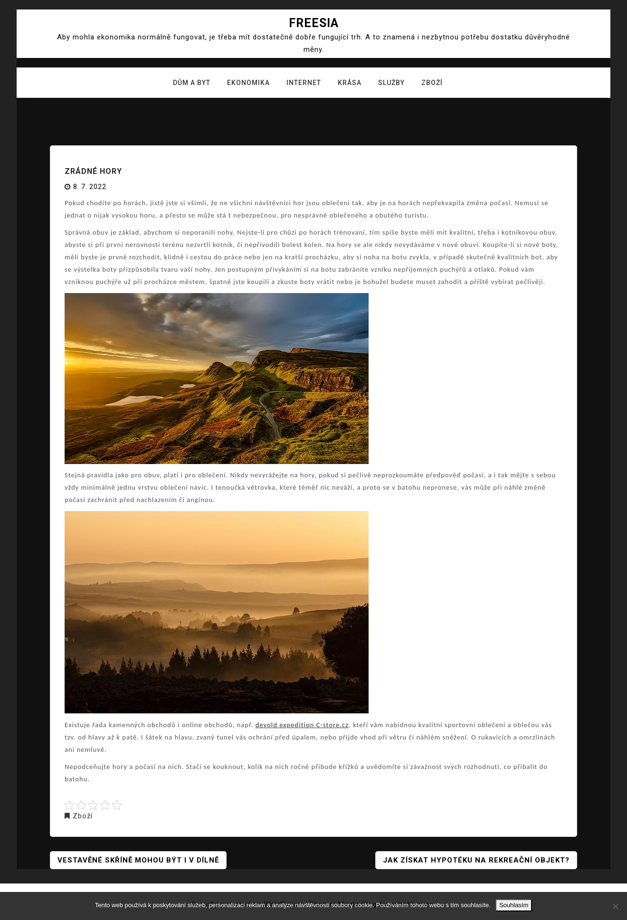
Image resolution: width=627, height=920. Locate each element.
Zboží (432, 82)
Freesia (314, 23)
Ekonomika (248, 82)
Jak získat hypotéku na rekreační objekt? (476, 860)
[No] (615, 906)
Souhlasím (513, 905)
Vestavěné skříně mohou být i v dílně (138, 860)
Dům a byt (191, 82)
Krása (349, 82)
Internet (303, 82)
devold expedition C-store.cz (302, 725)
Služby (391, 82)
